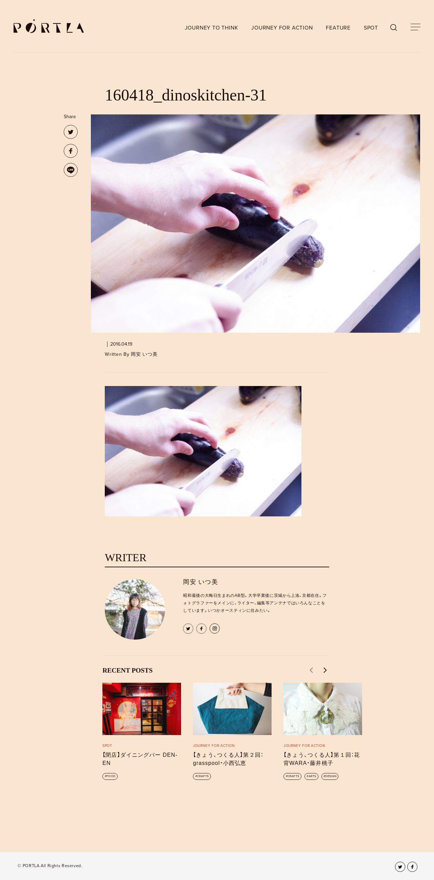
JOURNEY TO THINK (211, 27)
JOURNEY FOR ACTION (282, 27)
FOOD (111, 776)
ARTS (312, 776)
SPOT (371, 27)
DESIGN (330, 776)
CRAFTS (203, 776)
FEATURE (338, 27)
